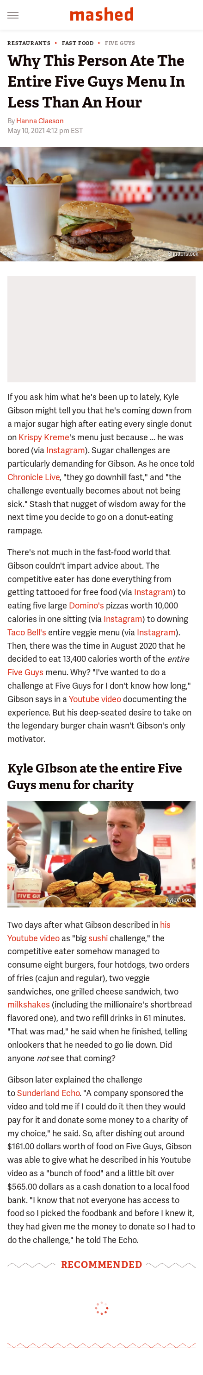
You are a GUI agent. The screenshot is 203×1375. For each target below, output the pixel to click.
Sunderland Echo (48, 1093)
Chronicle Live (33, 477)
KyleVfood (178, 900)
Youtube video (95, 699)
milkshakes (28, 1004)
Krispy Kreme (43, 437)
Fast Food (78, 43)
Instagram (65, 450)
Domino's (86, 605)
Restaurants (29, 43)
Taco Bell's (26, 632)
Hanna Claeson (40, 121)
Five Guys (120, 43)
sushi (98, 938)
